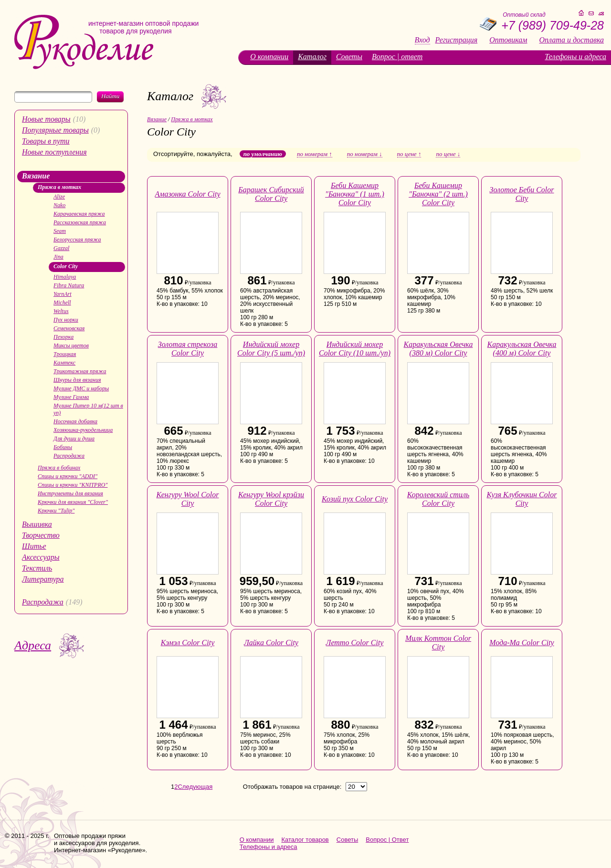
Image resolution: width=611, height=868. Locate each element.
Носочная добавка (75, 421)
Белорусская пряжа (77, 239)
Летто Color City (355, 642)
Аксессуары (40, 557)
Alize (59, 196)
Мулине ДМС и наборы (81, 388)
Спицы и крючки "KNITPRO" (72, 484)
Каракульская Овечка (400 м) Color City (522, 348)
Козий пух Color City (355, 499)
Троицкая (64, 354)
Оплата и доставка (571, 40)
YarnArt (62, 294)
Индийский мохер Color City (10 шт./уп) (354, 348)
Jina (58, 256)
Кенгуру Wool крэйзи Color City (271, 499)
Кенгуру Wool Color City (188, 499)
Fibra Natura (68, 285)
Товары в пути (46, 141)
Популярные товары (55, 130)
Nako (59, 205)
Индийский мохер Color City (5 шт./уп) (271, 348)
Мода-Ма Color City (521, 642)
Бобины (62, 447)
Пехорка (63, 337)
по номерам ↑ (314, 154)
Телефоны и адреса (575, 56)
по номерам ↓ (364, 154)
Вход (422, 40)
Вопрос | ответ (397, 56)
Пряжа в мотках (59, 187)
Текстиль (37, 568)
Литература (43, 579)
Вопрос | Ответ (387, 839)
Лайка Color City (271, 642)
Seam (59, 231)
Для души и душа (74, 438)
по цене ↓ (448, 154)
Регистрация (456, 40)
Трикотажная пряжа (79, 371)
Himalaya (64, 276)
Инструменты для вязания (70, 493)
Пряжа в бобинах (59, 467)
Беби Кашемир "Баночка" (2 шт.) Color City (438, 194)
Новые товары (46, 119)
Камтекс (64, 362)
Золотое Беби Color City (521, 194)
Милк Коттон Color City (438, 642)
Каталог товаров (305, 839)
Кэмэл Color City (188, 642)
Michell (62, 302)
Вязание (36, 176)
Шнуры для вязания (77, 379)
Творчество (41, 535)
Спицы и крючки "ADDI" (67, 476)
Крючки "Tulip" (56, 510)
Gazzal (61, 248)
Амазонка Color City (187, 194)
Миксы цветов (71, 345)
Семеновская (68, 328)
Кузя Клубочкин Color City (522, 499)
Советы (349, 56)
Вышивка (37, 524)
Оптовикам (508, 40)
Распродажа (68, 455)
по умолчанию (262, 154)
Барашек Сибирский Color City (271, 194)
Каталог (312, 56)
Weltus (61, 311)
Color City (65, 266)
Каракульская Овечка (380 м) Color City (438, 348)
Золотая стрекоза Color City (188, 348)
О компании (269, 56)
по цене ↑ (409, 154)
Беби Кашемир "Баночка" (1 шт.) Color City (354, 194)
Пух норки (65, 319)
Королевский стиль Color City (438, 499)
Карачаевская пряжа (79, 213)
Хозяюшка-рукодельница (83, 430)
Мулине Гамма (71, 397)
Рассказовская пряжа (79, 222)
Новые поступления (54, 152)
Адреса (32, 645)
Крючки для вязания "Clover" (73, 502)
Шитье (34, 546)
